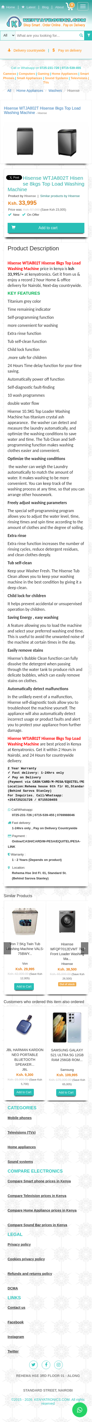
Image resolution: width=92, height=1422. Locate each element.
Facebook (16, 1322)
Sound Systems (57, 78)
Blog (45, 7)
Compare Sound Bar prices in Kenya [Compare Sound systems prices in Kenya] (37, 1225)
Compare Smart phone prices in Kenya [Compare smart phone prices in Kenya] (39, 1181)
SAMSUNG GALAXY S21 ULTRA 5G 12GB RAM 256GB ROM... (67, 1055)
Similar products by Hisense (59, 196)
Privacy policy (19, 1244)
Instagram (16, 1337)
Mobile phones (20, 1118)
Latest (29, 7)
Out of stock (67, 984)
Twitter (13, 1351)
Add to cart (34, 228)
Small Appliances (30, 78)
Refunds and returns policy (30, 1274)
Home (8, 7)
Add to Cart (24, 986)
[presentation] (7, 948)
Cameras (10, 73)
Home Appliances (65, 73)
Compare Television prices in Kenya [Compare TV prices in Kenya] (37, 1196)
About (59, 7)
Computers (27, 73)
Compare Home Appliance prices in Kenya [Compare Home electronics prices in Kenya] (42, 1210)
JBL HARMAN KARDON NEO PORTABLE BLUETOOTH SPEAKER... (24, 1057)
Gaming (44, 73)
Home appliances (22, 1147)
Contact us (16, 1307)
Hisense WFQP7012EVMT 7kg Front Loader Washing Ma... (67, 951)
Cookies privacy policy (26, 1259)
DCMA (13, 1288)
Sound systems (20, 1162)
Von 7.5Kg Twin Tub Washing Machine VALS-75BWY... (25, 949)
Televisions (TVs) (22, 1132)
